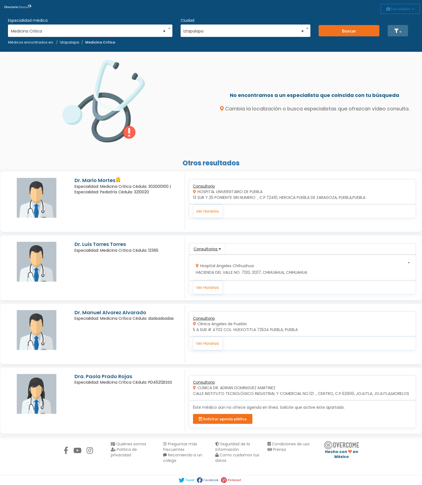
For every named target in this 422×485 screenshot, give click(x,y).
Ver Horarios (207, 211)
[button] (398, 30)
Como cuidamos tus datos (237, 457)
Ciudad (187, 20)
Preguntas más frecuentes (180, 446)
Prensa (276, 449)
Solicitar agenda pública (223, 418)
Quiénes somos (128, 444)
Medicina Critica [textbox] (88, 31)
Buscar (349, 30)
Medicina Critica (100, 42)
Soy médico (400, 8)
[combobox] (88, 30)
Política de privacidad (124, 452)
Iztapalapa (69, 42)
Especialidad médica (28, 20)
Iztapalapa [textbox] (243, 31)
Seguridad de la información (232, 446)
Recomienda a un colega (182, 457)
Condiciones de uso (288, 444)
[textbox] (300, 268)
